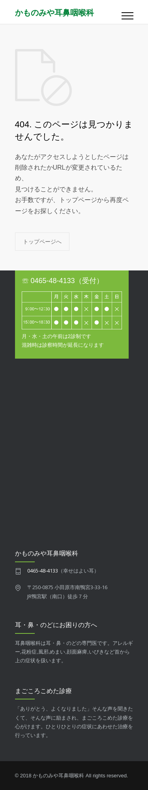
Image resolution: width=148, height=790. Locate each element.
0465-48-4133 (42, 570)
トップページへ (42, 241)
